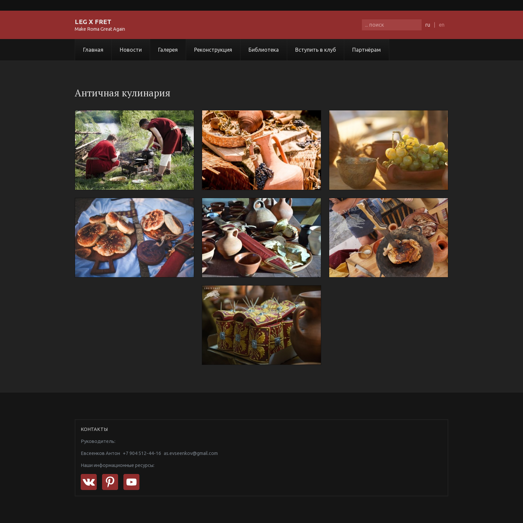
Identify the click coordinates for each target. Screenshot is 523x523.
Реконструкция (213, 50)
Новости (131, 50)
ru (427, 25)
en (442, 25)
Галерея (168, 50)
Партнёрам (366, 50)
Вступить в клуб (315, 50)
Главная (93, 50)
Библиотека (263, 50)
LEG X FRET (93, 21)
